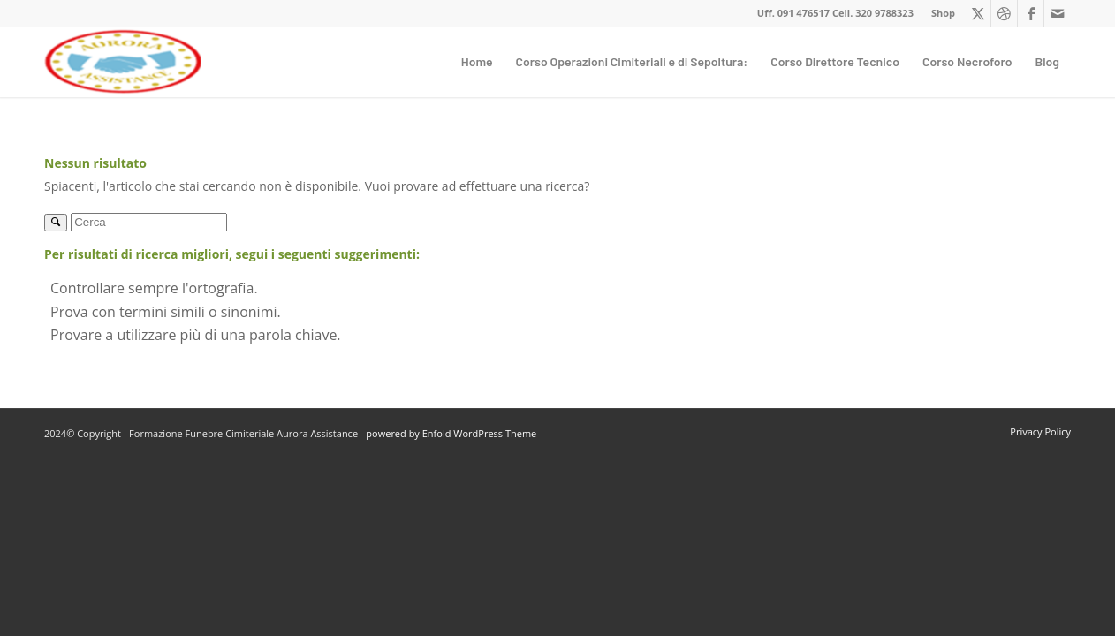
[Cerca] (149, 222)
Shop (943, 12)
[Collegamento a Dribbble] (1004, 13)
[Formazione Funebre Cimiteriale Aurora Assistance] (122, 61)
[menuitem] (938, 13)
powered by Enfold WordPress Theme (451, 433)
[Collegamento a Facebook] (1030, 13)
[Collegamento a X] (977, 13)
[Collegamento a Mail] (1057, 13)
